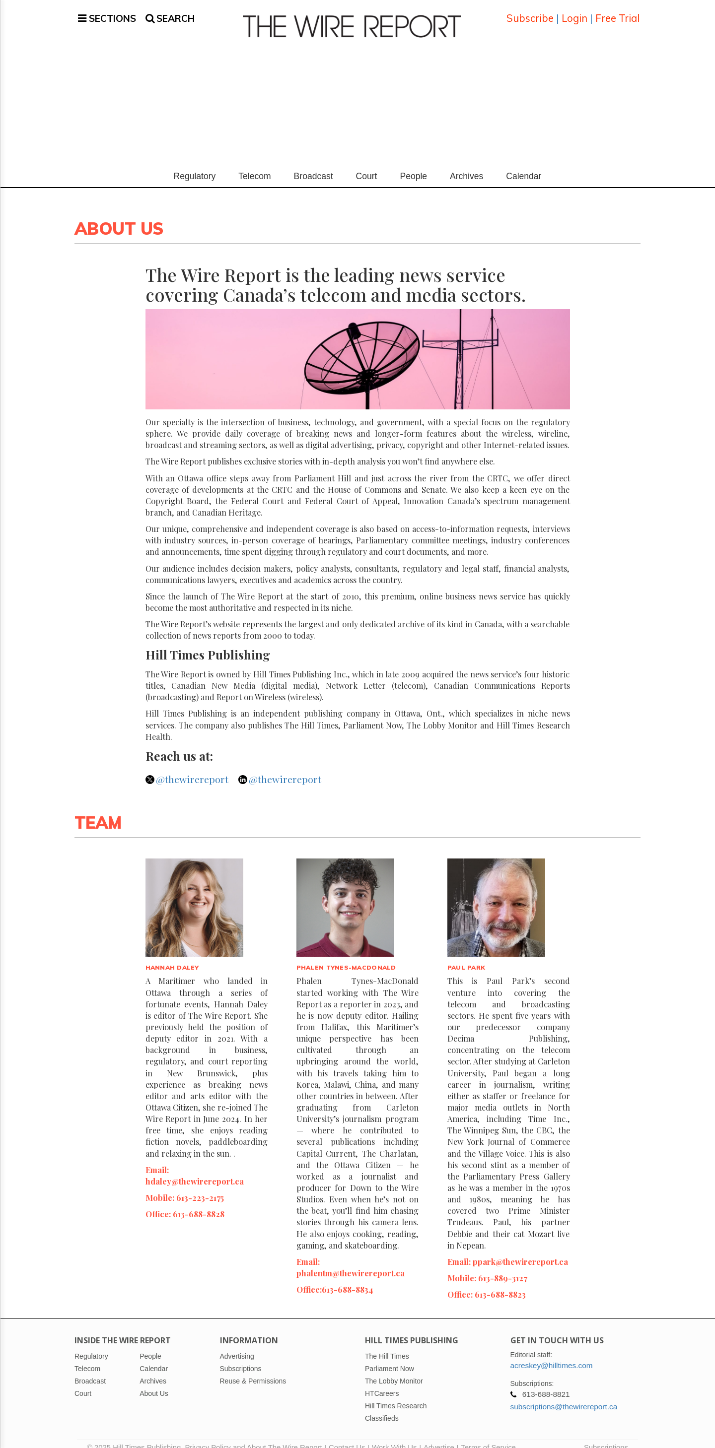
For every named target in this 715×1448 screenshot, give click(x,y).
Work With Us (394, 1436)
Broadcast (313, 164)
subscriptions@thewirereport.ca (564, 1394)
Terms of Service (488, 1436)
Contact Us (347, 1436)
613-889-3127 (502, 1265)
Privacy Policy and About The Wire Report (253, 1436)
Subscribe (530, 12)
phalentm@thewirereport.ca (350, 1260)
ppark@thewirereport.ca (520, 1249)
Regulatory (195, 164)
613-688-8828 (198, 1201)
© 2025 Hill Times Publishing (136, 1436)
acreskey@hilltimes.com (551, 1353)
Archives (466, 164)
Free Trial (617, 12)
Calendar (523, 164)
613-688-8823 (500, 1282)
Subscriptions (606, 1436)
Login (574, 12)
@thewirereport (192, 767)
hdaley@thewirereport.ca (194, 1169)
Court (366, 164)
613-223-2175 (200, 1185)
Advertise (439, 1436)
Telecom (254, 164)
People (413, 164)
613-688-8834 (347, 1277)
